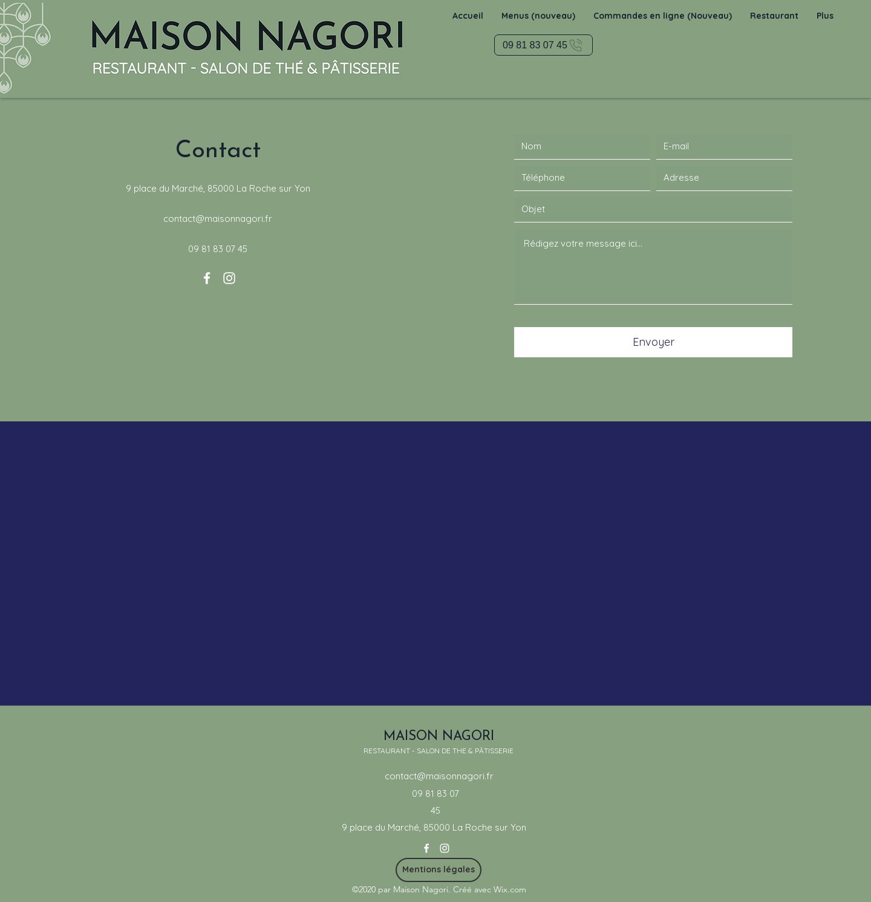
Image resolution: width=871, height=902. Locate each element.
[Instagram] (229, 278)
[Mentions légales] (438, 870)
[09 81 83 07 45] (543, 45)
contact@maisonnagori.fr (217, 218)
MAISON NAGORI (438, 737)
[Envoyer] (653, 342)
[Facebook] (207, 278)
